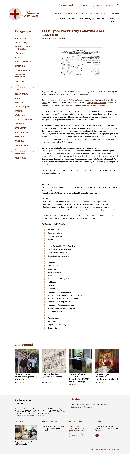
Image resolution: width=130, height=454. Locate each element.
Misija (18, 89)
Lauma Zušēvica (69, 100)
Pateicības (20, 153)
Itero (117, 449)
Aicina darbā (21, 94)
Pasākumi (19, 102)
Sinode (18, 98)
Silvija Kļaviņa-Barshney (97, 103)
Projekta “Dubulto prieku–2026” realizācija (24, 443)
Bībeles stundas (23, 62)
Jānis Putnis (56, 105)
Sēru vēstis (20, 128)
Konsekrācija (21, 132)
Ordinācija (20, 124)
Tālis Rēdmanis (98, 105)
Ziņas (17, 85)
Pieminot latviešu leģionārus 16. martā (52, 375)
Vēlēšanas (20, 115)
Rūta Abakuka (83, 100)
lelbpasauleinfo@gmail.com (82, 407)
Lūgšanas (19, 53)
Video (17, 149)
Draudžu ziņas (22, 42)
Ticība (69, 14)
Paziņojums (20, 158)
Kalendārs (113, 14)
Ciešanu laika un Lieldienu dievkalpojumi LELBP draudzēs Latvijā (79, 378)
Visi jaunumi (21, 38)
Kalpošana (81, 14)
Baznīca (59, 14)
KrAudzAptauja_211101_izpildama (56, 150)
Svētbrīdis (20, 66)
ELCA (17, 57)
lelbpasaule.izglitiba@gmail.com (104, 139)
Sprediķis (19, 141)
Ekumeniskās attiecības (21, 75)
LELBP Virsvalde (23, 70)
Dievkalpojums (22, 107)
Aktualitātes (98, 14)
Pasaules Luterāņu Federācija (24, 48)
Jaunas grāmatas (23, 119)
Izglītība (19, 81)
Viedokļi (19, 111)
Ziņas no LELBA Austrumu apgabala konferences (24, 377)
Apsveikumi (20, 136)
